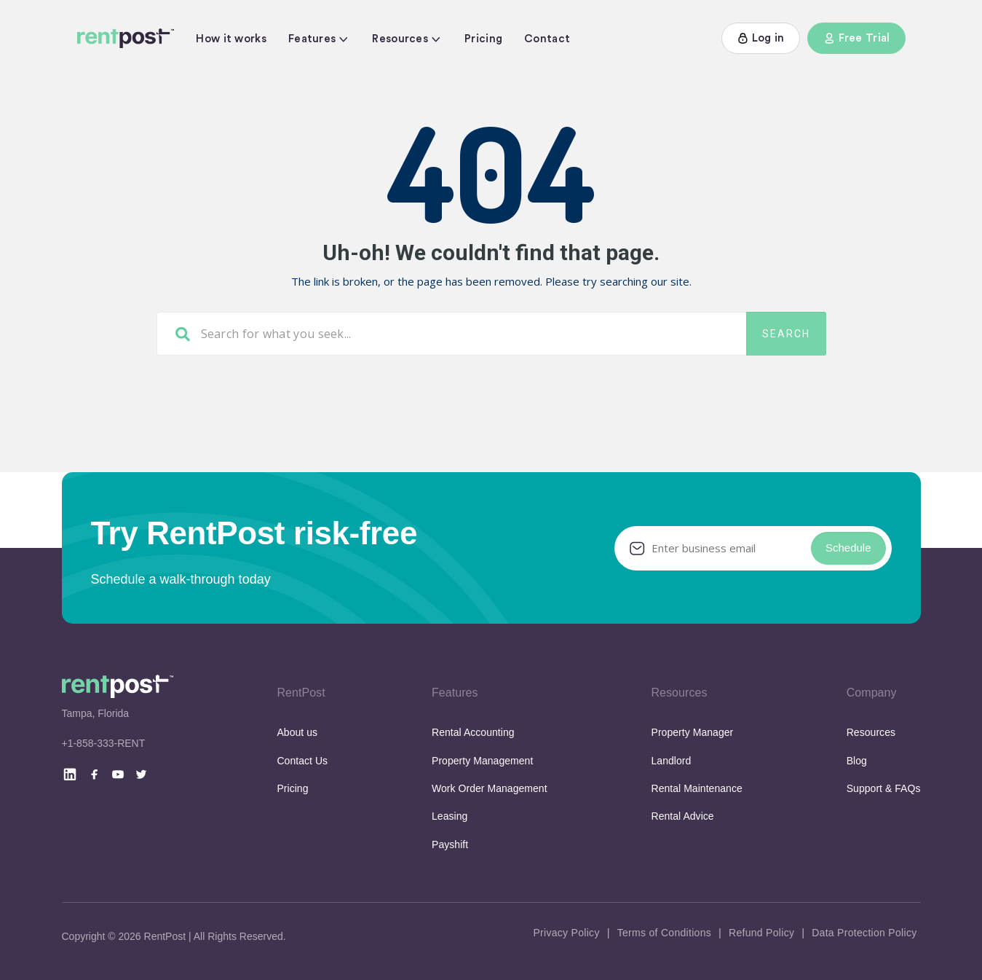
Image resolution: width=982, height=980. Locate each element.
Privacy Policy (566, 932)
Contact (547, 39)
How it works (231, 39)
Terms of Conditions (664, 932)
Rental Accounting (473, 732)
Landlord (672, 761)
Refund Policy (761, 932)
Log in (761, 38)
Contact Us (302, 761)
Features (312, 39)
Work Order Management (489, 788)
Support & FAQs (884, 788)
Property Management (482, 761)
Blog (857, 761)
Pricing (483, 39)
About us (297, 732)
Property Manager (693, 732)
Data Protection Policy (864, 932)
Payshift (450, 844)
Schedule (848, 547)
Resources (400, 39)
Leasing (449, 816)
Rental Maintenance (697, 788)
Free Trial (856, 38)
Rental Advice (683, 816)
